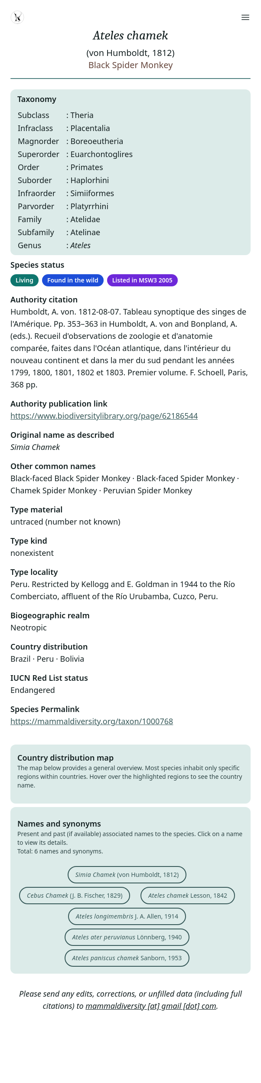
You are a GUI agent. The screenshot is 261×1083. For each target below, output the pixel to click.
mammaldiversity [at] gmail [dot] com (150, 1006)
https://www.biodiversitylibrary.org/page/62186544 (104, 415)
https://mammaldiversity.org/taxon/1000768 (91, 721)
